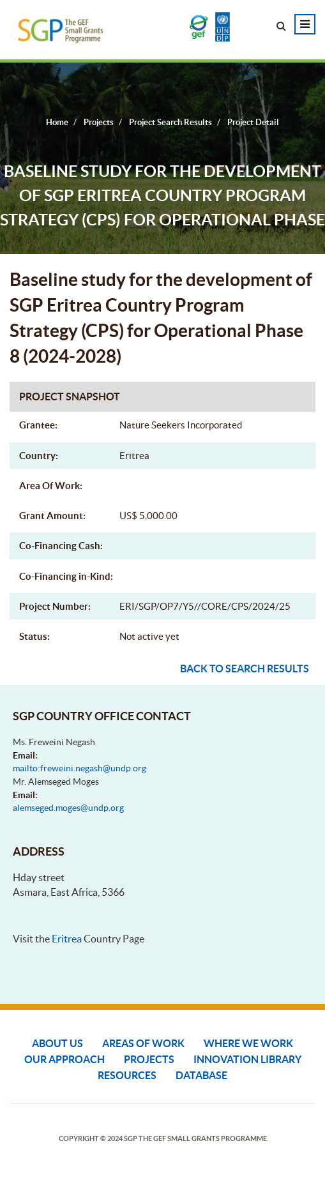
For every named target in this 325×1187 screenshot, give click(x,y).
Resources (127, 1075)
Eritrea (67, 938)
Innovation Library (247, 1059)
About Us (57, 1043)
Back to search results (244, 668)
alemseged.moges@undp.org (68, 808)
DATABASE (201, 1075)
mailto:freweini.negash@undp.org (79, 768)
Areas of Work (143, 1043)
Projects (149, 1059)
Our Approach (64, 1059)
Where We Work (248, 1043)
